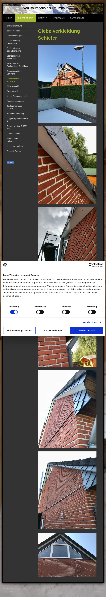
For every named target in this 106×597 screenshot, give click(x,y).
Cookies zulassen (86, 330)
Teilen (10, 162)
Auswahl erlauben (53, 330)
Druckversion (10, 589)
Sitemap (22, 589)
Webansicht (98, 591)
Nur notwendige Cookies (19, 330)
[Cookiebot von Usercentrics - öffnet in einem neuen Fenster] (91, 265)
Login (100, 589)
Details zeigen (90, 322)
